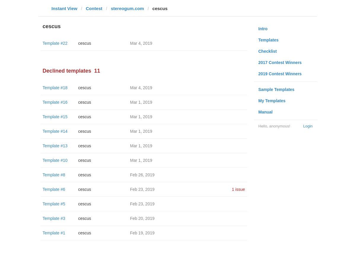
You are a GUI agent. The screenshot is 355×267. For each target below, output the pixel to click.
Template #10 (55, 160)
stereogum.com (127, 8)
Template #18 (55, 87)
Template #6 (54, 189)
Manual (265, 112)
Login (308, 126)
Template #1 (54, 233)
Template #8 (54, 174)
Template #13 (55, 145)
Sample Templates (276, 89)
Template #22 (55, 43)
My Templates (272, 100)
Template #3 (54, 218)
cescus (84, 43)
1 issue (238, 189)
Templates (268, 40)
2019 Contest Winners (280, 73)
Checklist (267, 51)
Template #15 (55, 116)
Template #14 (55, 131)
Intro (263, 28)
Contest (94, 8)
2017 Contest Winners (280, 62)
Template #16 (55, 102)
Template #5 (54, 204)
